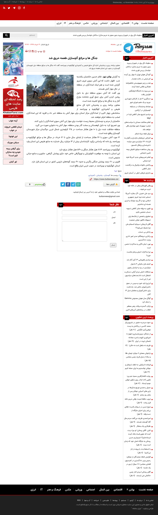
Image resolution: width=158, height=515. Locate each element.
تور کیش (13, 162)
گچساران (107, 175)
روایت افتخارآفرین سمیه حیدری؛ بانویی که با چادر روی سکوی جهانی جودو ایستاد (138, 380)
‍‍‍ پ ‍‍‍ (40, 51)
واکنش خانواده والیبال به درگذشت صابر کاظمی (138, 167)
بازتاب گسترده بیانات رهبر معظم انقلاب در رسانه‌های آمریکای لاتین (138, 308)
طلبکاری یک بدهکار (140, 426)
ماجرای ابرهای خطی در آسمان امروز (137, 173)
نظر (114, 223)
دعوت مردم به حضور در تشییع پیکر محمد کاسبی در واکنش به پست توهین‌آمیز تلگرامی (138, 326)
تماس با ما (38, 1)
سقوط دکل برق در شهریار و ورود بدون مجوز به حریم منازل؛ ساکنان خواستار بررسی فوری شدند (107, 35)
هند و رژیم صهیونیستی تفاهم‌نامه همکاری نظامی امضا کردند (138, 85)
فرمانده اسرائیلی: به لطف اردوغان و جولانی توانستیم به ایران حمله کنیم (138, 368)
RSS (79, 500)
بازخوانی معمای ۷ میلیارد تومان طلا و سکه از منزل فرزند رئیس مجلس (138, 357)
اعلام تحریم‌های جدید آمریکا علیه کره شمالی (138, 159)
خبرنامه (14, 1)
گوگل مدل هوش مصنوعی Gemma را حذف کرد (138, 300)
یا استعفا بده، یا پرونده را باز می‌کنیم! (140, 451)
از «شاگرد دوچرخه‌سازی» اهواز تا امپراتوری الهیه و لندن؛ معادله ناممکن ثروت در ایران (138, 338)
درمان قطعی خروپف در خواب (13, 128)
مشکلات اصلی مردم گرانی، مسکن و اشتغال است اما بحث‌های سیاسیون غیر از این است (138, 276)
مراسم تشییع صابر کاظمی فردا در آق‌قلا (138, 116)
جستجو (123, 500)
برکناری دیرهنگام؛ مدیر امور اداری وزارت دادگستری (138, 238)
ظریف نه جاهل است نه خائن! (138, 347)
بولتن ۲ (135, 23)
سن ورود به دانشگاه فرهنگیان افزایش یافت (140, 93)
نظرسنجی (106, 500)
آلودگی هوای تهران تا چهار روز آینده (137, 74)
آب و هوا (7, 1)
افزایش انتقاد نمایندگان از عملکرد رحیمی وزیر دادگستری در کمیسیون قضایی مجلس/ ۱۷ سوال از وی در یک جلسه (138, 462)
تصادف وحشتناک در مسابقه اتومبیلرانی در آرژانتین (140, 108)
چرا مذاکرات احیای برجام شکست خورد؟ (139, 254)
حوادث (108, 51)
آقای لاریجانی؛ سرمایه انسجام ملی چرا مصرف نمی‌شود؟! (138, 226)
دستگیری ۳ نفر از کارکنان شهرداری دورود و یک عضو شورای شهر (138, 100)
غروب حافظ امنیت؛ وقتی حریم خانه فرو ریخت (138, 401)
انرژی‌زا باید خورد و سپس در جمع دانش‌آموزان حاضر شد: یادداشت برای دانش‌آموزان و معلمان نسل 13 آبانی (138, 289)
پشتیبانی (99, 175)
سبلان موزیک (13, 142)
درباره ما (30, 1)
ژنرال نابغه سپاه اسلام (143, 133)
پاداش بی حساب (144, 232)
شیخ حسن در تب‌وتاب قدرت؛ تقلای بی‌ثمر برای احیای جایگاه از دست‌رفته (138, 411)
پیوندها (22, 1)
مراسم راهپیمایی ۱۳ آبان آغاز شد (139, 259)
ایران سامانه (136, 508)
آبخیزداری (91, 175)
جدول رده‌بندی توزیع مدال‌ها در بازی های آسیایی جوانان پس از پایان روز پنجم (139, 391)
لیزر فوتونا (13, 136)
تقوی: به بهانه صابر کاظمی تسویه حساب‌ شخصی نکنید (138, 210)
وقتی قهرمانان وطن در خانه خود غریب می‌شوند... (139, 187)
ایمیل (114, 217)
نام (114, 212)
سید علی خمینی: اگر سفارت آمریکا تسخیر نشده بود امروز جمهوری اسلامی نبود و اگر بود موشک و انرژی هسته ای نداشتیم (138, 199)
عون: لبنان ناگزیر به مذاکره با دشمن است (138, 246)
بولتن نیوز (107, 77)
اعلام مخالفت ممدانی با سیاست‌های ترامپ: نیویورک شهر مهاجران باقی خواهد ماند (137, 126)
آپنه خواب (13, 121)
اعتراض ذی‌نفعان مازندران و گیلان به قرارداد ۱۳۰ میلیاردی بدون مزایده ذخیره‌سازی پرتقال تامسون (137, 142)
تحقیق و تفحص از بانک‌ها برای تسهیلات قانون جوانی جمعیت (139, 218)
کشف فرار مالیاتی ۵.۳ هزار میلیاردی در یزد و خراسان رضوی (139, 266)
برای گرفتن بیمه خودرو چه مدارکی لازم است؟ (13, 152)
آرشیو (131, 500)
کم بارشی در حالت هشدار (141, 78)
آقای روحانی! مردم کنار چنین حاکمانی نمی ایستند (140, 474)
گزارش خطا (112, 184)
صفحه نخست (147, 23)
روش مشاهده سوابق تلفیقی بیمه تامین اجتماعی (138, 151)
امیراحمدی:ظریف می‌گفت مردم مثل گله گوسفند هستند (137, 420)
